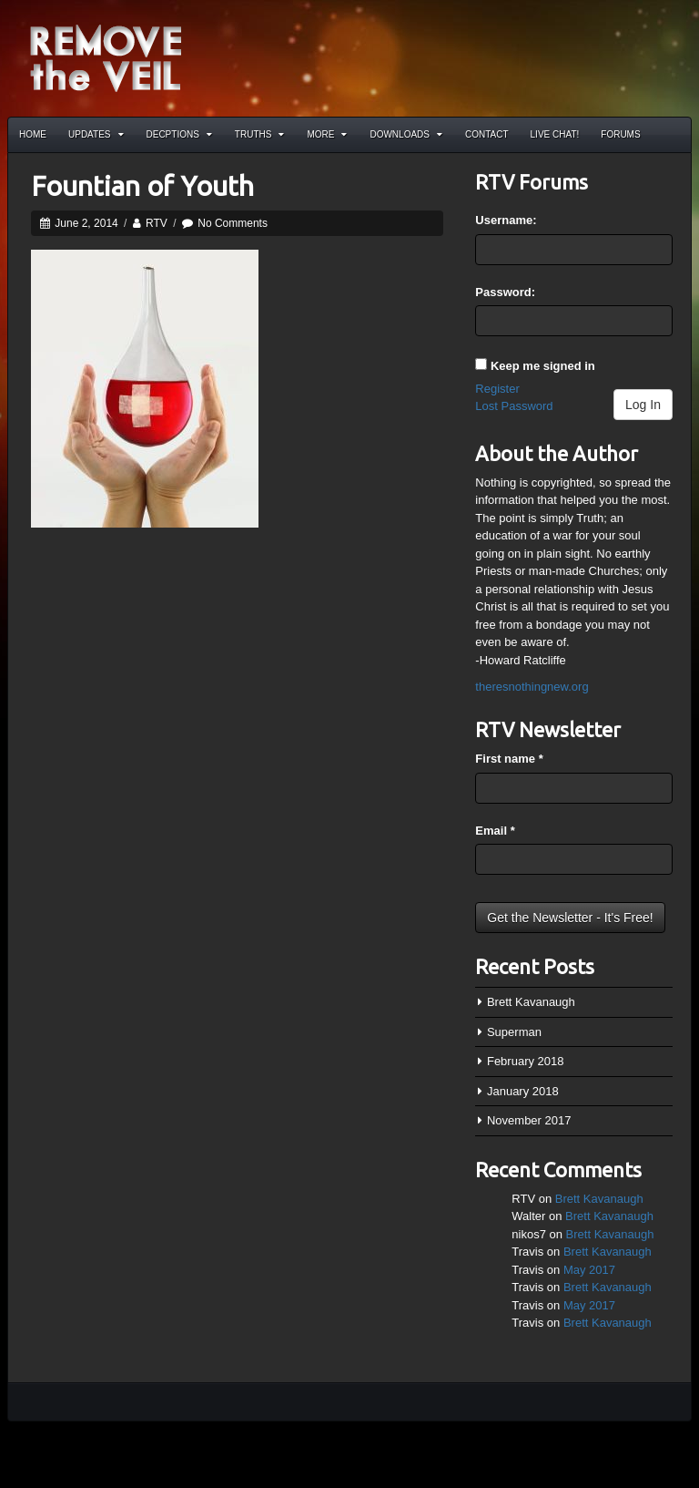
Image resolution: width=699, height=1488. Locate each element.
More (327, 134)
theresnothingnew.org (531, 686)
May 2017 (589, 1270)
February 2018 (525, 1061)
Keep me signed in (543, 366)
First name (508, 758)
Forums (620, 134)
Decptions (179, 134)
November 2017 (529, 1120)
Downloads (406, 134)
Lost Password (513, 406)
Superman (514, 1032)
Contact (487, 134)
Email (494, 830)
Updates (96, 134)
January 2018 (523, 1091)
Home (32, 134)
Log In (643, 404)
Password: (505, 292)
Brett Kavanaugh (531, 1002)
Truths (260, 134)
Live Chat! (555, 134)
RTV (156, 223)
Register (497, 388)
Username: (505, 220)
